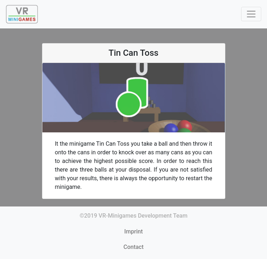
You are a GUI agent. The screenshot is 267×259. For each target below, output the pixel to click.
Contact (133, 247)
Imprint (133, 231)
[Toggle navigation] (251, 14)
